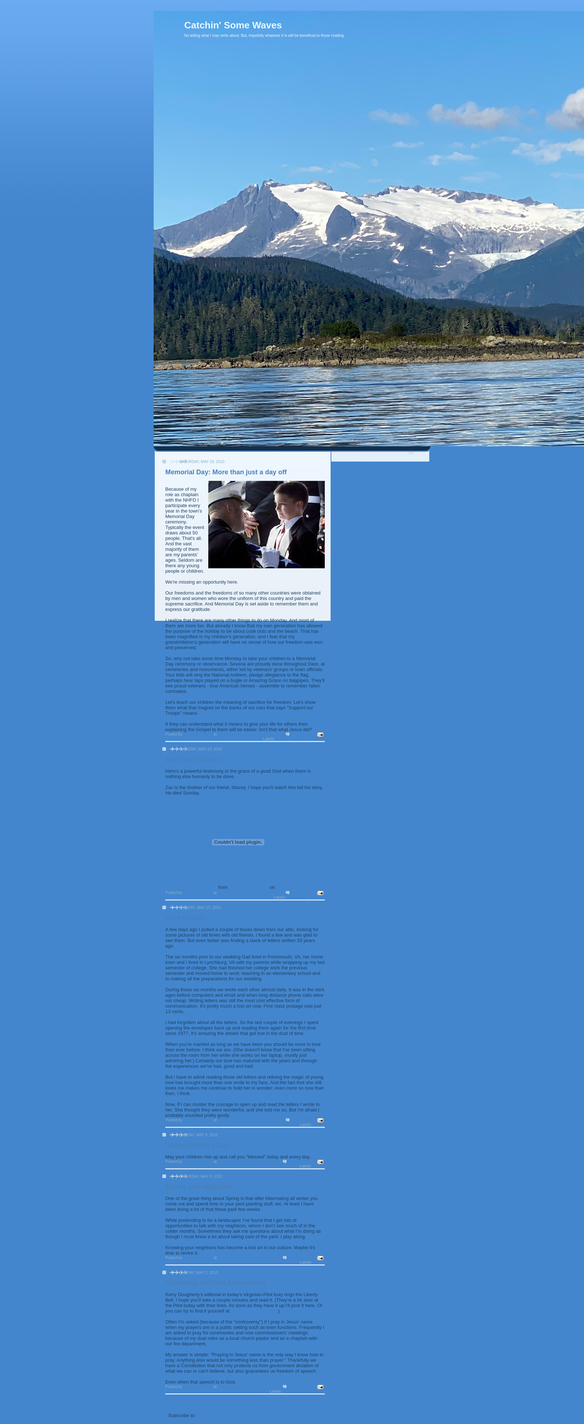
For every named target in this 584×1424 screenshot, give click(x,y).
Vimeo (283, 887)
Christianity (297, 897)
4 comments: (303, 734)
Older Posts (308, 1402)
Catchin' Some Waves (233, 25)
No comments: (301, 1162)
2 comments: (303, 893)
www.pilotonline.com (254, 1311)
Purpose (317, 897)
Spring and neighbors (199, 1186)
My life (319, 1125)
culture (289, 1391)
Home (245, 1402)
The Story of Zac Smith (191, 887)
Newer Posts (182, 1402)
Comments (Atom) (217, 1415)
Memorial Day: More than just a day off (226, 472)
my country (300, 739)
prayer (319, 1391)
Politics (304, 1391)
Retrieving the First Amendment (215, 1283)
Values (319, 739)
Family (282, 739)
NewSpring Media (248, 887)
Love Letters (185, 918)
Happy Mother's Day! (198, 1145)
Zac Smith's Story (193, 759)
